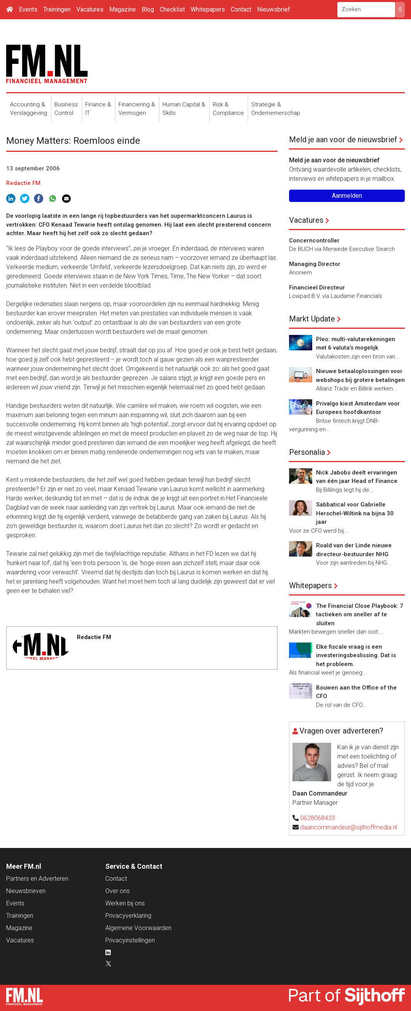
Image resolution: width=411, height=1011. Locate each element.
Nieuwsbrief (273, 9)
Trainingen (57, 9)
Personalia (307, 452)
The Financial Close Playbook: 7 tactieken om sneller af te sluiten (359, 614)
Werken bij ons (125, 903)
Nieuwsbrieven (26, 891)
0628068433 (317, 818)
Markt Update (312, 318)
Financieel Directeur (317, 287)
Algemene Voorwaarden (138, 928)
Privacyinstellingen (130, 940)
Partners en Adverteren (37, 878)
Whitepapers (208, 9)
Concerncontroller (314, 240)
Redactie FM (23, 183)
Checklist (172, 9)
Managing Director (314, 264)
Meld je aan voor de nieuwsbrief (343, 139)
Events (28, 9)
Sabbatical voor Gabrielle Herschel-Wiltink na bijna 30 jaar (355, 513)
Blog (148, 9)
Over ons (117, 891)
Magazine (122, 9)
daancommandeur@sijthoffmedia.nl (348, 827)
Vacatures (89, 9)
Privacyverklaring (128, 915)
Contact (241, 9)
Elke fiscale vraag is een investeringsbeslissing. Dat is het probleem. (356, 655)
